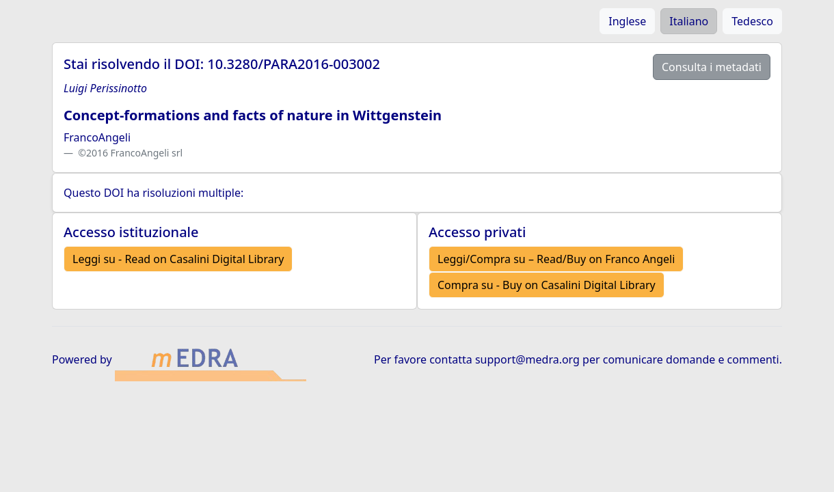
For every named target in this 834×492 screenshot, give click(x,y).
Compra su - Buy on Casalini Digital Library (547, 284)
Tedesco (752, 21)
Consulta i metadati (712, 66)
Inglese (627, 21)
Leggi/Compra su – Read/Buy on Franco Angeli (556, 258)
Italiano (688, 21)
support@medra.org (527, 359)
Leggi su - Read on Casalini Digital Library (178, 258)
